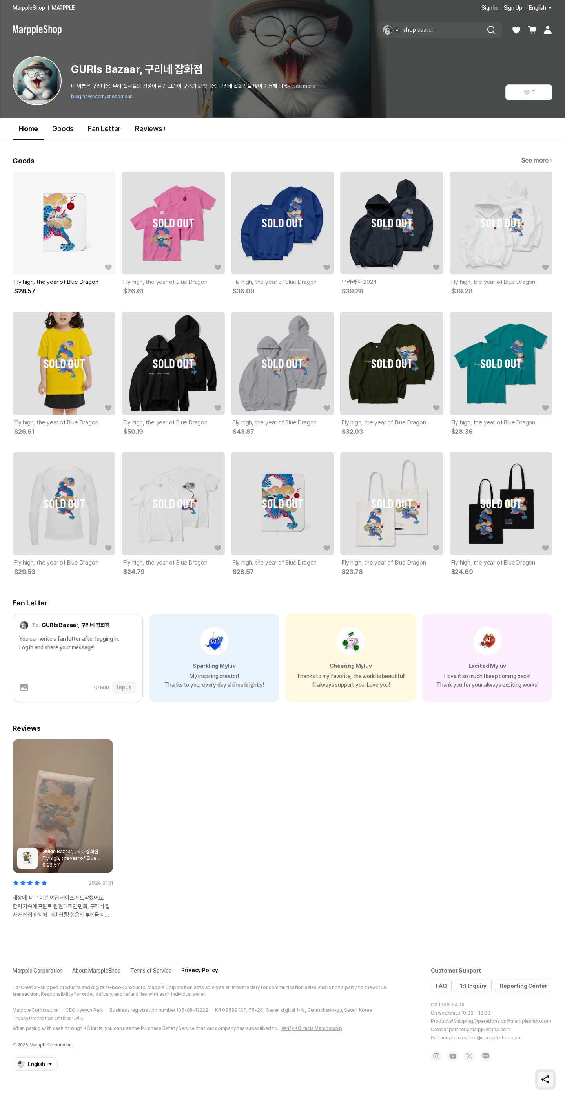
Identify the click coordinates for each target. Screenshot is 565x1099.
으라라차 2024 (359, 281)
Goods (63, 128)
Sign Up (513, 8)
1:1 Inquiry (473, 986)
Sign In (489, 8)
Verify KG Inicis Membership (312, 1028)
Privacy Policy (199, 970)
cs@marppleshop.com (526, 1021)
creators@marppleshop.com (490, 1037)
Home (28, 132)
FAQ (441, 986)
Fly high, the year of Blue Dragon (56, 281)
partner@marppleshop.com (479, 1029)
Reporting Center (523, 986)
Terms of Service (151, 970)
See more (303, 86)
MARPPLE (63, 8)
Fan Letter (104, 128)
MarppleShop (29, 8)
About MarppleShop (96, 970)
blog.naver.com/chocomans (102, 96)
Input (124, 687)
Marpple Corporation (38, 970)
